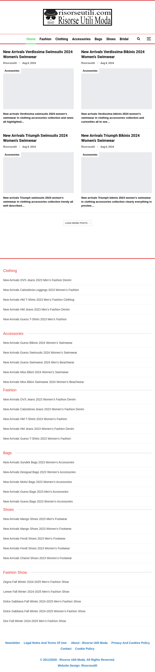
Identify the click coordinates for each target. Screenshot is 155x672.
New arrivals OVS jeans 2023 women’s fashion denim (39, 399)
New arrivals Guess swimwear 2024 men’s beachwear (38, 362)
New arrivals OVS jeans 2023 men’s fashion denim (37, 280)
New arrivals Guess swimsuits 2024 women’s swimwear (40, 352)
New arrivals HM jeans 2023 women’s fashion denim (38, 428)
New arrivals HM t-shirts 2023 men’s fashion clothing (38, 299)
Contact (66, 648)
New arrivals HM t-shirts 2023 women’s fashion (35, 419)
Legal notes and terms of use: (45, 643)
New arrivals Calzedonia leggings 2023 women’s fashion (41, 290)
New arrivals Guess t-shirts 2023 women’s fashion (37, 438)
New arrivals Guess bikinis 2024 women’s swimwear (37, 342)
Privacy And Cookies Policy (130, 643)
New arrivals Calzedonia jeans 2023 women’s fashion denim (43, 409)
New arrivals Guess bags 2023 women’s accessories (38, 501)
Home (31, 39)
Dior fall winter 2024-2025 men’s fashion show (34, 621)
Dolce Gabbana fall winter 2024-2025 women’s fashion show (44, 611)
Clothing (61, 39)
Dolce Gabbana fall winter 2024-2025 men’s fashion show (42, 601)
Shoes (111, 39)
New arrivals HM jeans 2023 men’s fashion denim (36, 309)
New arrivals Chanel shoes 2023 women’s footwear (37, 558)
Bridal (124, 39)
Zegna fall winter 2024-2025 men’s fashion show (36, 581)
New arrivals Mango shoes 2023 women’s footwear (37, 528)
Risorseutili (89, 665)
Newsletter (12, 643)
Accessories (81, 39)
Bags (98, 39)
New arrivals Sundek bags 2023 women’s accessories (38, 462)
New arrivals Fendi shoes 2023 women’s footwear (36, 548)
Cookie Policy (84, 648)
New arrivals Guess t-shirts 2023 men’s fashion (35, 319)
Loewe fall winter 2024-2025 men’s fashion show (36, 591)
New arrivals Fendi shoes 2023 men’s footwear (34, 538)
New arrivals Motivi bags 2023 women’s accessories (37, 482)
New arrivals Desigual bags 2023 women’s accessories (39, 472)
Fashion (45, 39)
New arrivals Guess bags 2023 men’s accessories (36, 491)
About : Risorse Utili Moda (89, 643)
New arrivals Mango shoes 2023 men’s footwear (35, 519)
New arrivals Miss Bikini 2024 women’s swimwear (36, 372)
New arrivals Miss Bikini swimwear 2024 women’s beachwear (43, 382)
